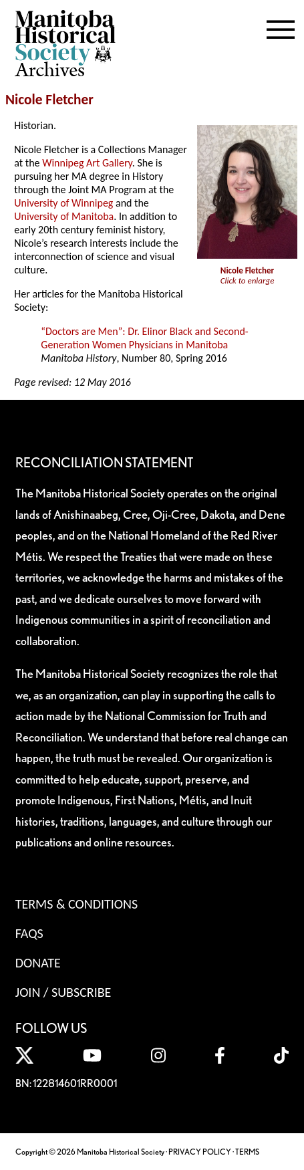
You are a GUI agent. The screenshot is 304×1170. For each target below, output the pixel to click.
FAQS (29, 933)
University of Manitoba (64, 216)
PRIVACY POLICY (199, 1152)
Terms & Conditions (76, 904)
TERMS (247, 1152)
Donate (38, 963)
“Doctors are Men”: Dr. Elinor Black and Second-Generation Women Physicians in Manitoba (144, 338)
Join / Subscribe (63, 992)
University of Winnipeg (63, 203)
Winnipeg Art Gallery (87, 162)
